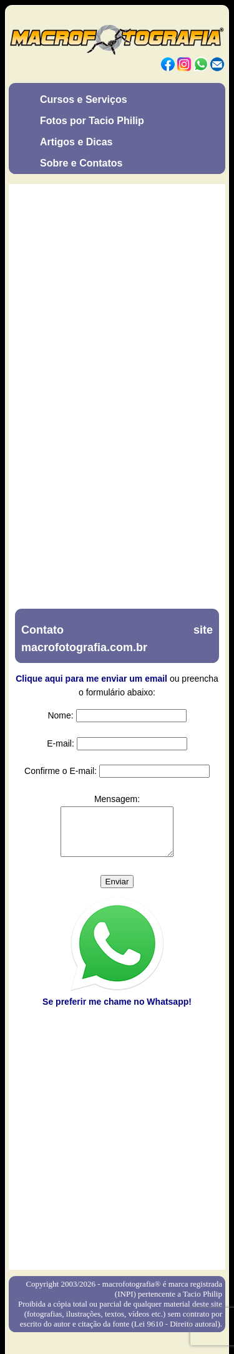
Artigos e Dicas (76, 142)
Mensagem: (117, 799)
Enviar (117, 891)
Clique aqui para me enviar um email (91, 679)
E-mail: (60, 743)
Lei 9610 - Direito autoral (176, 1333)
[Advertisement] (117, 1144)
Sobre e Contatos (81, 163)
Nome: (60, 715)
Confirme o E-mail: (60, 771)
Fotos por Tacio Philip (92, 120)
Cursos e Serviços (83, 99)
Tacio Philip (202, 1303)
